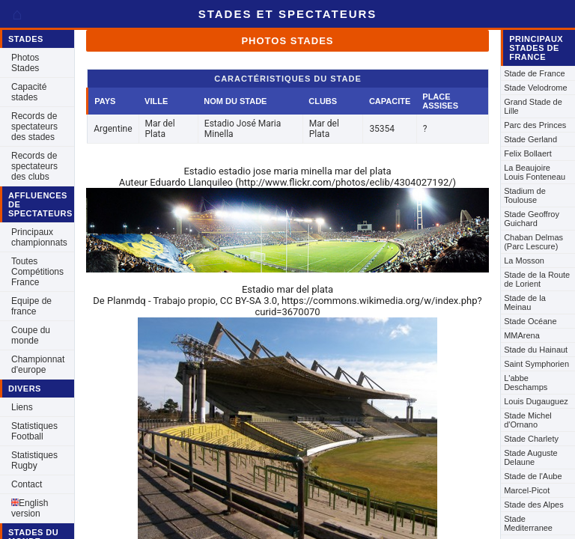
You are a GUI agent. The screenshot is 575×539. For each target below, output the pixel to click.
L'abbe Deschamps (525, 383)
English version (29, 508)
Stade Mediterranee (528, 523)
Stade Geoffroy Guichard (531, 219)
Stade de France (534, 73)
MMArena (522, 335)
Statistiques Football (34, 431)
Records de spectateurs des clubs (34, 166)
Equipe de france (31, 306)
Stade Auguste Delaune (531, 457)
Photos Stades (25, 62)
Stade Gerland (530, 139)
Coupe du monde (30, 335)
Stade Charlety (531, 438)
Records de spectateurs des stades (34, 126)
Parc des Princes (535, 125)
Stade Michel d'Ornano (528, 420)
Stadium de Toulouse (525, 195)
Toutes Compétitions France (37, 271)
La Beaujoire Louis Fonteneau (534, 172)
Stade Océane (530, 321)
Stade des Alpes (534, 504)
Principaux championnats (39, 237)
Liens (22, 407)
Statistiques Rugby (34, 460)
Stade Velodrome (535, 87)
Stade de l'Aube (533, 476)
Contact (26, 484)
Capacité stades (28, 92)
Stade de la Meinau (525, 302)
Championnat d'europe (37, 364)
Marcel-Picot (527, 490)
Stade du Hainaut (536, 349)
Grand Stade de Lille (533, 106)
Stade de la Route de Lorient (537, 279)
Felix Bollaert (528, 153)
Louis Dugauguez (536, 401)
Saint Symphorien (536, 363)
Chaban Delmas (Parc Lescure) (533, 242)
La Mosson (524, 260)
